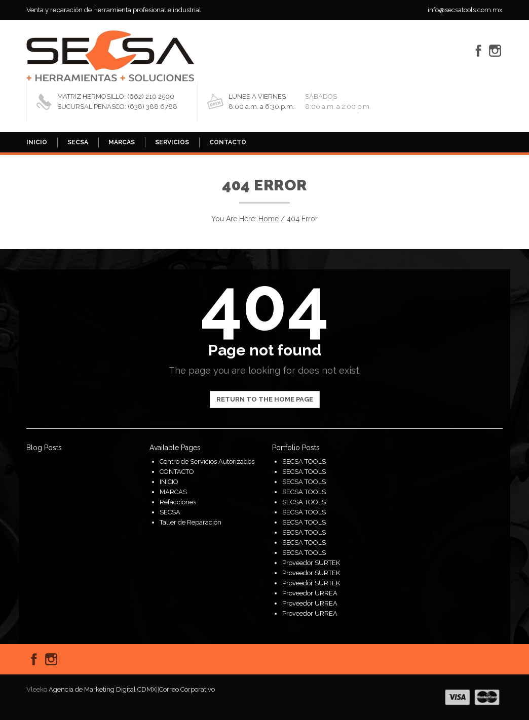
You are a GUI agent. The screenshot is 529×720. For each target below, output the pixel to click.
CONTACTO (227, 142)
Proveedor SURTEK (311, 563)
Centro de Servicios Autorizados (207, 461)
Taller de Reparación (190, 522)
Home (268, 219)
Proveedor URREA (309, 593)
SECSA (77, 142)
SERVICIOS (172, 142)
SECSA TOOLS (304, 461)
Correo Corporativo (187, 689)
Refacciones (178, 502)
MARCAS (121, 142)
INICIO (36, 142)
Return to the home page (264, 399)
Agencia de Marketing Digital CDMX (102, 689)
